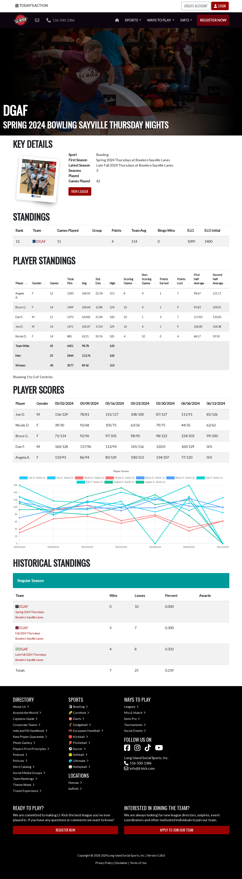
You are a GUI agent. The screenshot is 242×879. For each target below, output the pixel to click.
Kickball (80, 736)
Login (220, 5)
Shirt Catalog (24, 766)
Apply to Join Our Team (176, 830)
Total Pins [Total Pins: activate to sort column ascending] (70, 281)
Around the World (27, 712)
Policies (20, 760)
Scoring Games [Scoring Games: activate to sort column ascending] (128, 281)
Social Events (135, 730)
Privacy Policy (104, 863)
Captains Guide (25, 718)
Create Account (196, 5)
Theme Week (24, 784)
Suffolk (75, 788)
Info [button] (185, 20)
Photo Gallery (24, 742)
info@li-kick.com (139, 768)
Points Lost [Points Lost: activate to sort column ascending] (181, 281)
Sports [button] (131, 20)
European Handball (88, 730)
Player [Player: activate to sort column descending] (19, 283)
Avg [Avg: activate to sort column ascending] (84, 283)
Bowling (80, 706)
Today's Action (31, 5)
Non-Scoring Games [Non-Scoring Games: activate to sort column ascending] (146, 279)
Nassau (75, 782)
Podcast (20, 754)
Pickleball (81, 742)
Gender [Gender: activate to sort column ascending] (37, 283)
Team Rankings (25, 778)
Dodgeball (82, 725)
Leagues (131, 706)
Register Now (213, 20)
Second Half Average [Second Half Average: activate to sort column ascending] (218, 279)
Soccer (79, 749)
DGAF (41, 241)
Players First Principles (31, 749)
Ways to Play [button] (159, 20)
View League (79, 191)
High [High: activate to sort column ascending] (112, 283)
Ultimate (81, 760)
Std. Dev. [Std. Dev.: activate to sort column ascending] (98, 281)
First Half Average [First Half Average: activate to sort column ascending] (199, 279)
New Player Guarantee (30, 736)
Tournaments (135, 725)
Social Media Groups (29, 773)
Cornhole (81, 712)
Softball (80, 754)
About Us (21, 706)
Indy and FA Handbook (30, 730)
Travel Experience (27, 791)
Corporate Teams (26, 725)
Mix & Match (134, 712)
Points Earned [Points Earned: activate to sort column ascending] (164, 281)
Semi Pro (132, 718)
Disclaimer (121, 863)
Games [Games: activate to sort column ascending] (54, 283)
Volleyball (81, 766)
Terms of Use (138, 863)
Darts (78, 718)
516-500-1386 (60, 20)
